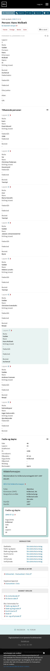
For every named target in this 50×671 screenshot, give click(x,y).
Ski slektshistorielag (34, 546)
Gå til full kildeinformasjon (14, 484)
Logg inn (40, 4)
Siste (25, 30)
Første (5, 30)
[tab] (25, 110)
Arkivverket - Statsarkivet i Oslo (17, 574)
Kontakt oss (25, 641)
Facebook (19, 630)
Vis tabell (43, 30)
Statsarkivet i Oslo (12, 583)
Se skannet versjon (9, 26)
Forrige (12, 30)
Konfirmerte (9, 611)
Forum (31, 630)
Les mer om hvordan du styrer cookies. (17, 666)
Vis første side (10, 598)
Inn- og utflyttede (12, 616)
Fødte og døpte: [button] (25, 439)
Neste (19, 30)
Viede (7, 613)
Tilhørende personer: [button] (25, 110)
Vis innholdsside (11, 596)
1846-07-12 (16, 19)
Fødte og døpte (10, 606)
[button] (19, 13)
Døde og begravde (11, 608)
